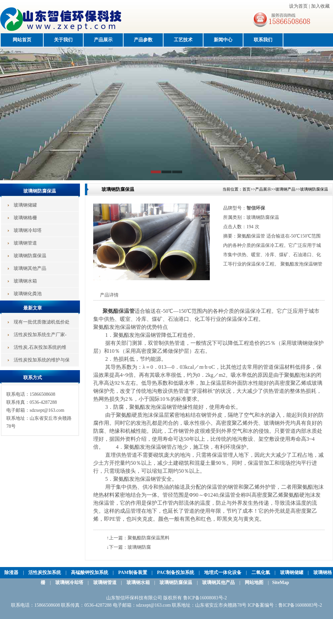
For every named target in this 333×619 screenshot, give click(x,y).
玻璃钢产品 (285, 189)
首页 (246, 189)
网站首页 (22, 39)
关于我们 (63, 39)
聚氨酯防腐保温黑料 (148, 537)
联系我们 (263, 39)
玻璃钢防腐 (139, 547)
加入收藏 (320, 6)
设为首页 (298, 6)
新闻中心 (223, 39)
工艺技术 (183, 39)
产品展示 (103, 39)
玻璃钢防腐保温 (314, 189)
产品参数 (143, 39)
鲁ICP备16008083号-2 (300, 605)
